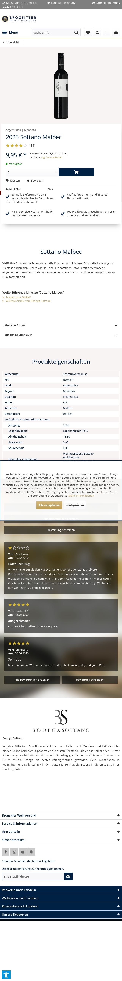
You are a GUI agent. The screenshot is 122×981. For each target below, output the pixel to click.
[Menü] (10, 32)
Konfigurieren (75, 505)
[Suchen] (77, 32)
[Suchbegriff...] (56, 32)
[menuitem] (10, 32)
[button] (6, 974)
